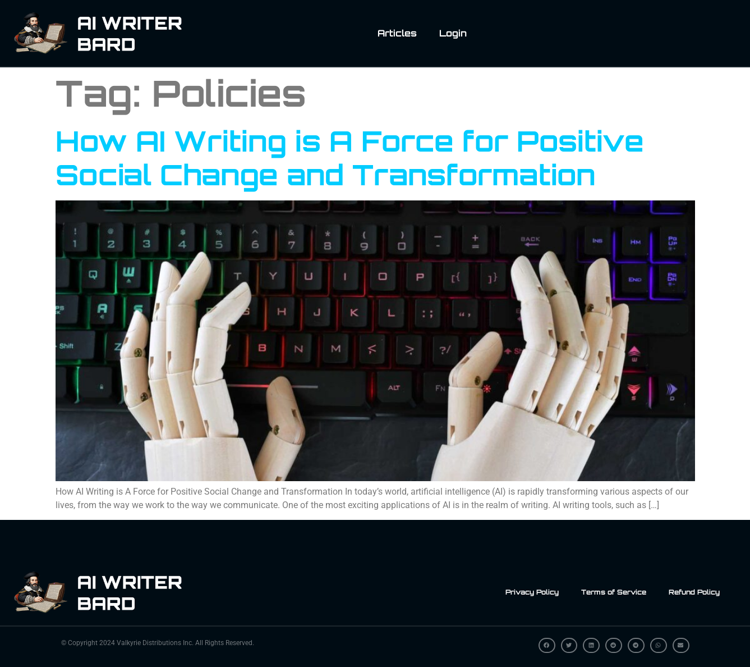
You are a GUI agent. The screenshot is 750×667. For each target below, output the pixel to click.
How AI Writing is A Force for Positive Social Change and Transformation (350, 157)
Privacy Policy (532, 592)
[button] (547, 645)
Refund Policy (694, 592)
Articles (397, 33)
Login (453, 33)
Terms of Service (613, 592)
